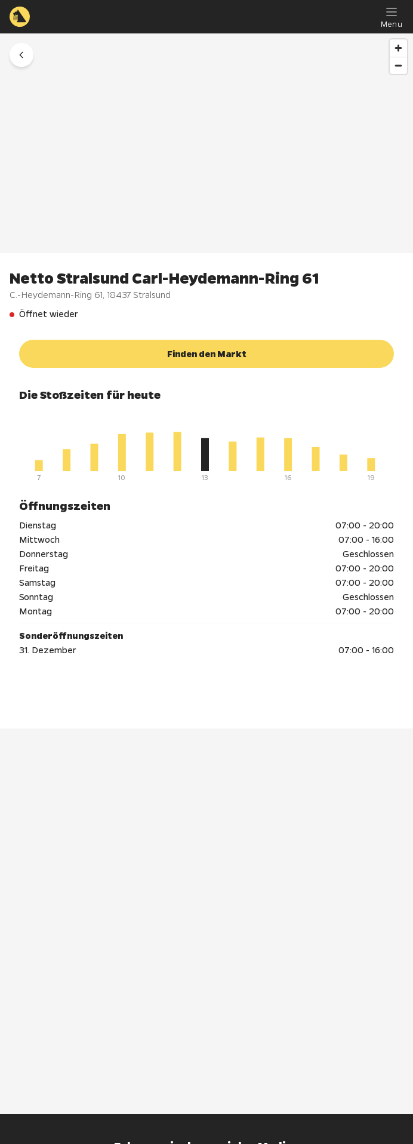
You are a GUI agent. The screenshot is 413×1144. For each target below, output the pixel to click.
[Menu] (391, 17)
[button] (21, 55)
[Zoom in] (398, 48)
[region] (206, 143)
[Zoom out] (398, 65)
